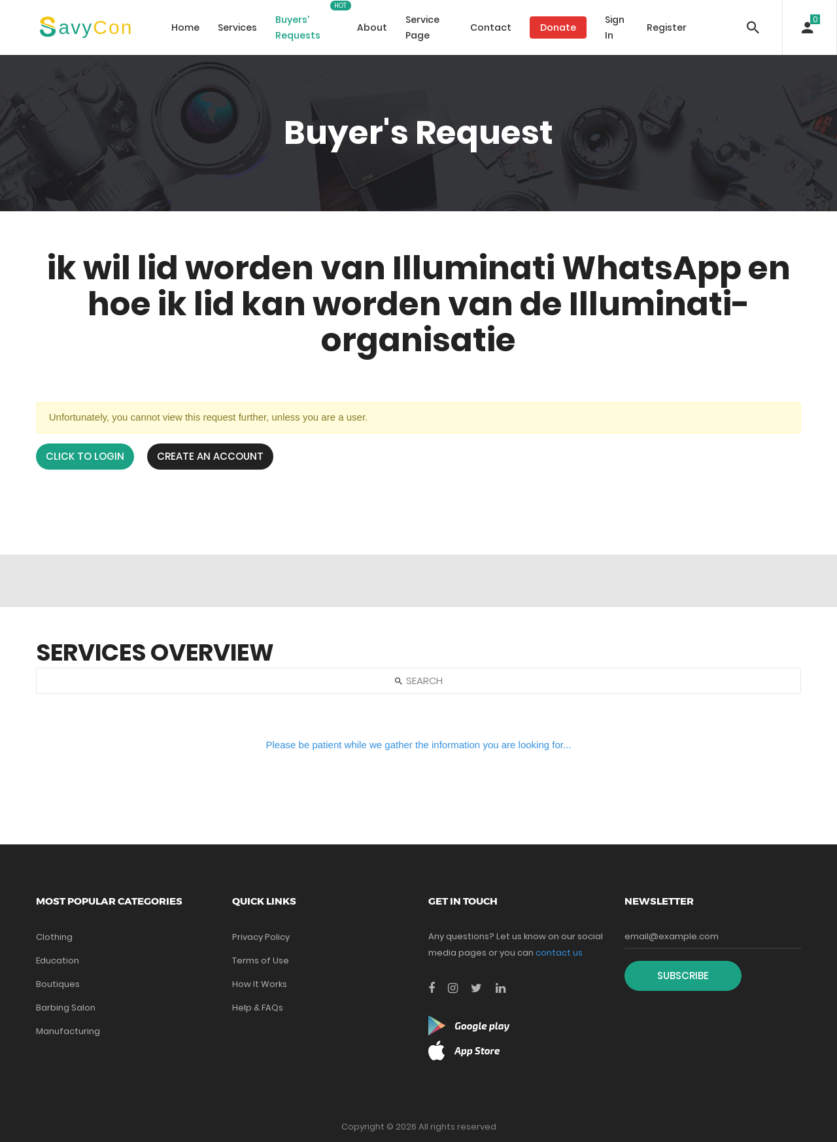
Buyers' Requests (297, 27)
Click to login (85, 456)
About (372, 27)
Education (57, 960)
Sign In (614, 27)
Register (667, 27)
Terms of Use (260, 960)
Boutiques (58, 984)
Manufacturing (68, 1031)
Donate (558, 27)
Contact (490, 27)
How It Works (259, 984)
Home (185, 27)
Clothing (54, 937)
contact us (559, 952)
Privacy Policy (261, 937)
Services (237, 27)
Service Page (422, 27)
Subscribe (683, 975)
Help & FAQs (257, 1007)
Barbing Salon (65, 1007)
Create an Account (210, 456)
